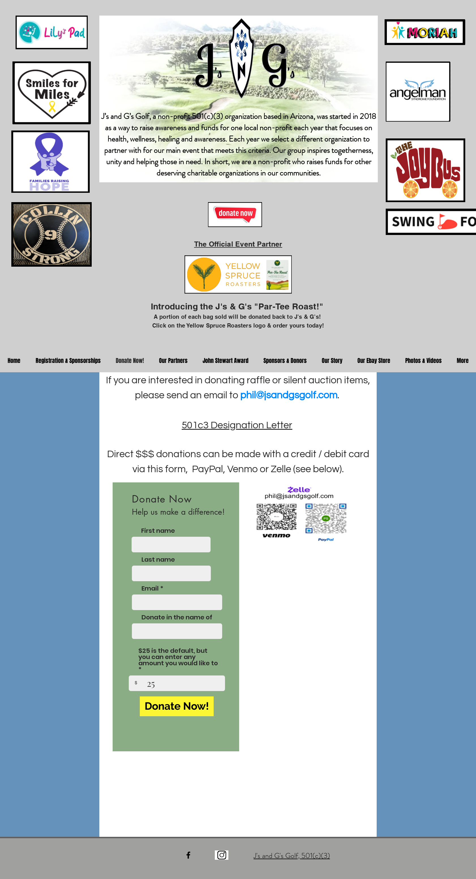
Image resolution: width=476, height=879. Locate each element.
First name (158, 531)
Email (150, 588)
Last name (158, 560)
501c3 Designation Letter (237, 425)
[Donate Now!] (177, 706)
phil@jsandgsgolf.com (288, 395)
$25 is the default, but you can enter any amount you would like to (178, 658)
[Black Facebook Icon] (188, 855)
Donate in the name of (176, 617)
